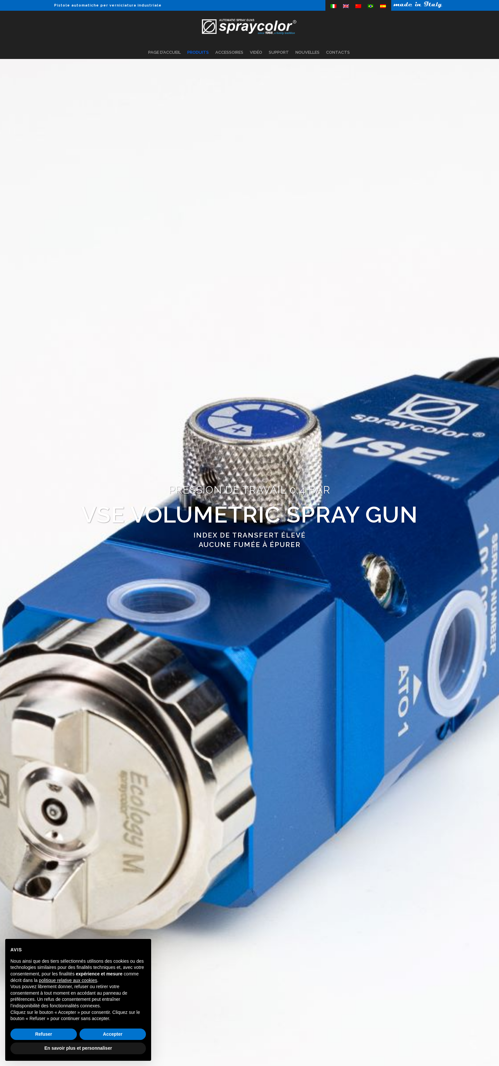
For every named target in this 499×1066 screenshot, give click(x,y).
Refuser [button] (43, 1034)
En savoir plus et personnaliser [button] (78, 1048)
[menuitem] (333, 6)
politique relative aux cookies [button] (68, 980)
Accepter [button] (112, 1034)
